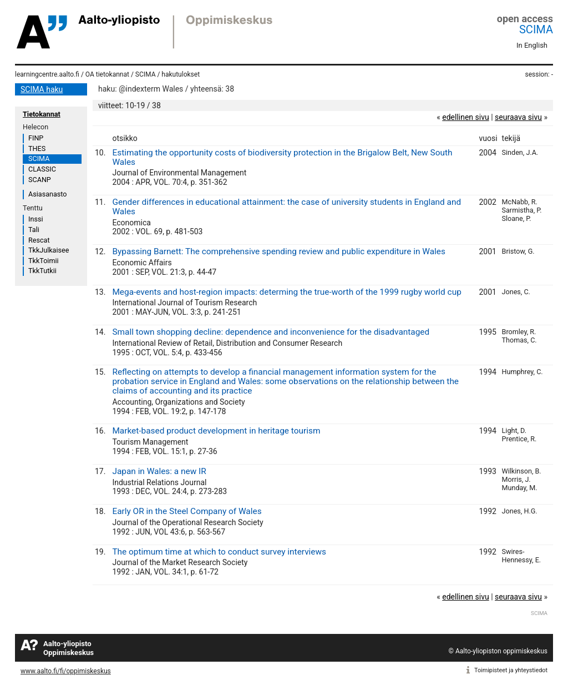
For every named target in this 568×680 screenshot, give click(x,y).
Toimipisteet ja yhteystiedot (510, 670)
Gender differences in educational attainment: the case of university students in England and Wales (286, 206)
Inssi (35, 219)
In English (531, 45)
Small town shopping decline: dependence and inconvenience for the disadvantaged (270, 332)
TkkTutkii (42, 270)
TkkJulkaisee (48, 250)
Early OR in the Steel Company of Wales (186, 511)
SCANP (39, 179)
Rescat (39, 240)
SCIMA (536, 29)
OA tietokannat (107, 74)
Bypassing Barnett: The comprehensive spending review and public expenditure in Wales (278, 251)
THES (36, 148)
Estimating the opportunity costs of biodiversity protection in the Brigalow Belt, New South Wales (282, 157)
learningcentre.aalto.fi (47, 74)
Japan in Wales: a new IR (159, 471)
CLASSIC (42, 169)
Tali (33, 229)
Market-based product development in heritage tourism (216, 431)
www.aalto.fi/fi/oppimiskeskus (66, 671)
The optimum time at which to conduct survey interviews (219, 552)
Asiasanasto (47, 194)
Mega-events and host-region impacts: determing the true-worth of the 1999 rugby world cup (286, 292)
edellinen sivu (465, 117)
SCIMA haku (42, 89)
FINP (35, 138)
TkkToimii (43, 260)
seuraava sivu (518, 117)
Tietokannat (41, 114)
